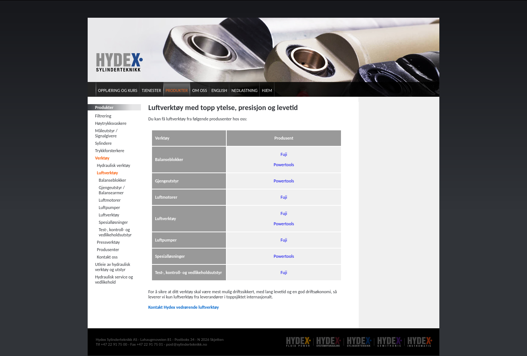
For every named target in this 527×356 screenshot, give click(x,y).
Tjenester (151, 90)
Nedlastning (244, 90)
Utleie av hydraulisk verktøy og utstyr (112, 267)
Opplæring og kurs (117, 90)
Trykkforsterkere (109, 150)
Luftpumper (109, 207)
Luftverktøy (107, 172)
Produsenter (108, 249)
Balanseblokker (112, 180)
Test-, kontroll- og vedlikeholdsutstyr (115, 232)
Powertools (284, 164)
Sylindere (103, 143)
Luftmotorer (110, 200)
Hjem (267, 90)
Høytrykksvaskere (110, 123)
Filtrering (103, 116)
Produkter (177, 90)
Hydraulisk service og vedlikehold (114, 279)
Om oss (199, 90)
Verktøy (102, 158)
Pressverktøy (108, 242)
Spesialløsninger (113, 222)
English (219, 90)
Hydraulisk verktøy (113, 165)
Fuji (284, 154)
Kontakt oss (107, 257)
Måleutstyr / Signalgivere (106, 133)
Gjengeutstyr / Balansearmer (112, 190)
